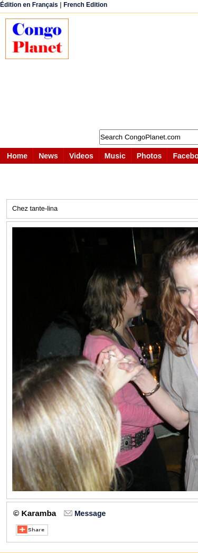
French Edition (85, 4)
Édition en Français (29, 4)
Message (90, 513)
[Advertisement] (138, 71)
